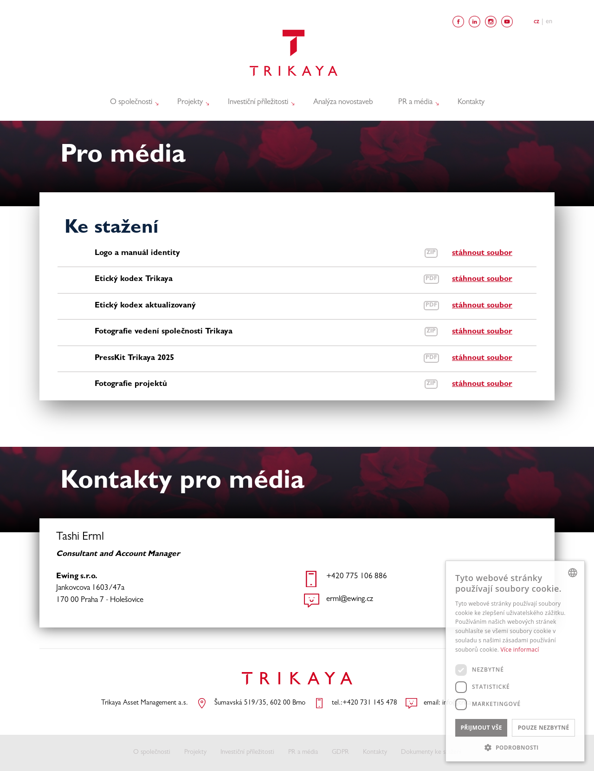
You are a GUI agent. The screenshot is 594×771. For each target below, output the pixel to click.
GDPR (340, 752)
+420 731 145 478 (369, 703)
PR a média (416, 102)
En (549, 22)
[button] (515, 747)
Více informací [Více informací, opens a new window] (520, 649)
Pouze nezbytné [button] (543, 728)
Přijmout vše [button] (481, 728)
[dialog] (515, 661)
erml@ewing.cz (349, 599)
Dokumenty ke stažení (431, 752)
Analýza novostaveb (343, 102)
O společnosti (132, 102)
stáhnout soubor (482, 253)
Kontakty (471, 102)
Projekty (191, 102)
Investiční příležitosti (259, 102)
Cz (536, 22)
